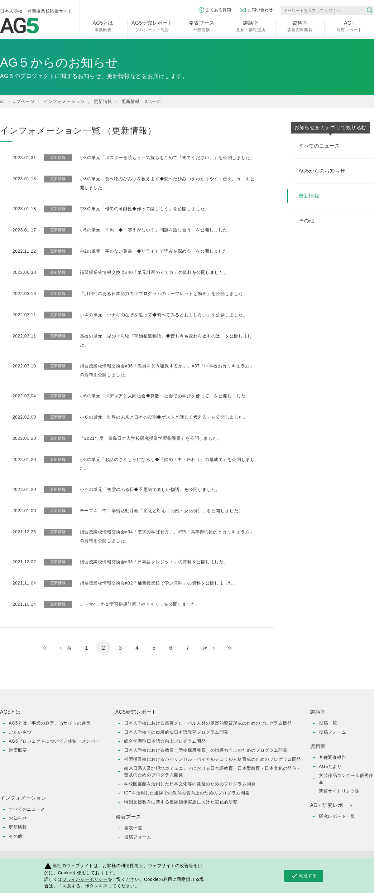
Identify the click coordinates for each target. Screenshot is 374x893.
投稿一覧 (328, 723)
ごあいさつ (20, 732)
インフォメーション (64, 101)
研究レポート (349, 25)
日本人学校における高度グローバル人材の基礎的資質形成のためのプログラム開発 (208, 723)
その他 (15, 836)
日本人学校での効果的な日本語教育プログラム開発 (176, 732)
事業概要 (103, 25)
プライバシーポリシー (85, 879)
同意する (304, 876)
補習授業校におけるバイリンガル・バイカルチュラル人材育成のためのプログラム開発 (212, 759)
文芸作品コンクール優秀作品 (346, 778)
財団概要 (18, 750)
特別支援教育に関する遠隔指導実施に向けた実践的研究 (180, 801)
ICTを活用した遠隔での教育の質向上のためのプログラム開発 (187, 792)
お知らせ (18, 818)
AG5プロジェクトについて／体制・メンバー (54, 741)
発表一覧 (133, 827)
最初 (51, 648)
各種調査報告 (332, 757)
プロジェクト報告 (152, 25)
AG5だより (330, 766)
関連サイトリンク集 (339, 791)
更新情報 (103, 101)
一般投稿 (201, 25)
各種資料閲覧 (300, 25)
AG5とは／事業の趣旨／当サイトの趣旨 (50, 723)
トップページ (20, 101)
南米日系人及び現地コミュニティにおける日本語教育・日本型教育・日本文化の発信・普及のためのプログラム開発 (212, 771)
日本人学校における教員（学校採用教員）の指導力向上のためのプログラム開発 (205, 750)
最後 (223, 648)
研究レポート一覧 (337, 816)
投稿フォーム (137, 836)
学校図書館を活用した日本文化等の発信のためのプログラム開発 (190, 783)
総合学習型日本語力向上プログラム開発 (165, 741)
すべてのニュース (27, 809)
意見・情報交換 (250, 25)
